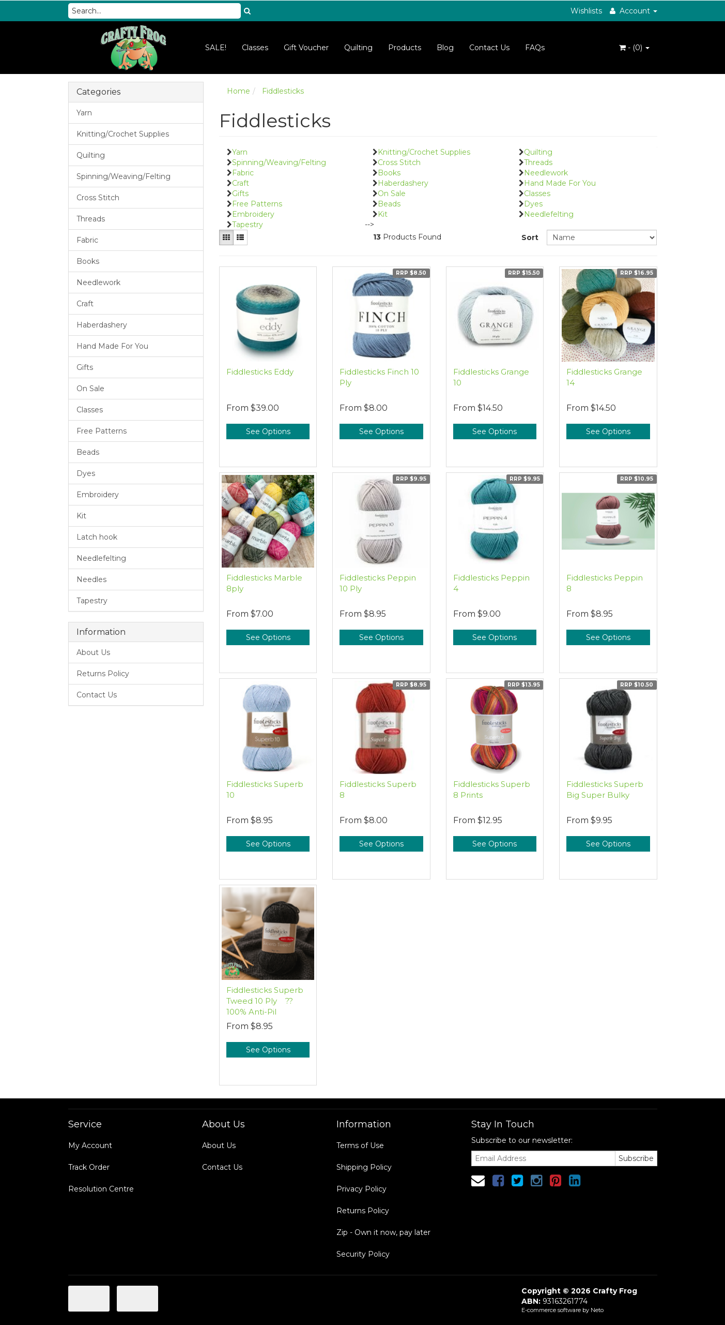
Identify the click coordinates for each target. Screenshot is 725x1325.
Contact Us (489, 47)
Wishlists (586, 11)
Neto (597, 1310)
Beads (87, 452)
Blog (445, 47)
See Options (268, 431)
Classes (255, 47)
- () (634, 47)
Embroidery (97, 494)
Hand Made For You (112, 346)
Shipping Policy (364, 1167)
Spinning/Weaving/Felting (123, 176)
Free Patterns (101, 431)
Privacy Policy (361, 1189)
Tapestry (91, 600)
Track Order (89, 1167)
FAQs (535, 47)
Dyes (85, 473)
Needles (91, 579)
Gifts (84, 367)
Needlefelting (101, 558)
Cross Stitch (97, 197)
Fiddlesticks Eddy (260, 372)
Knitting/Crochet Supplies (122, 134)
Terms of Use (360, 1145)
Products (404, 47)
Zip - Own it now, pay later (383, 1232)
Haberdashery (101, 325)
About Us (93, 652)
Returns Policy (102, 673)
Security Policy (363, 1254)
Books (87, 261)
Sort (529, 237)
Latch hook (96, 537)
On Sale (90, 388)
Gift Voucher (306, 47)
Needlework (98, 282)
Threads (90, 219)
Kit (81, 515)
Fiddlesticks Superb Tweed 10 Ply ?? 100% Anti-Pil (264, 1001)
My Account (90, 1145)
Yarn (84, 112)
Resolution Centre (101, 1189)
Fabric (87, 240)
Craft (85, 303)
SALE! (215, 47)
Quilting (358, 47)
